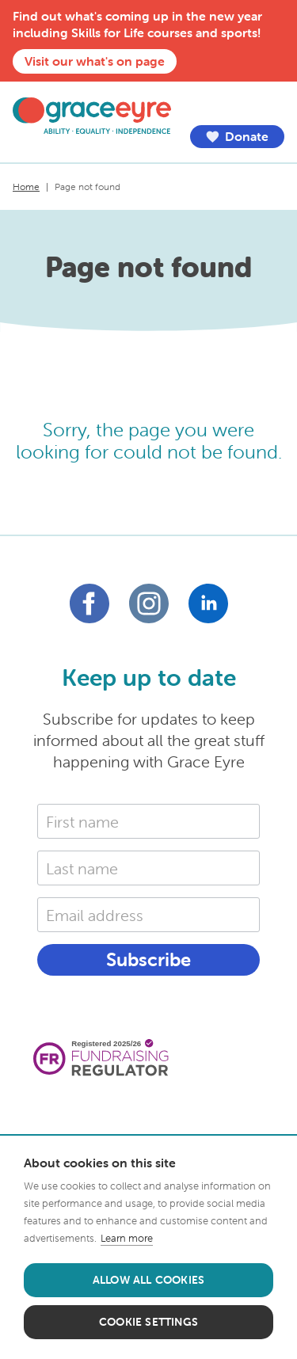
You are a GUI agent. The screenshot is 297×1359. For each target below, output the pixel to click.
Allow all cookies (148, 1280)
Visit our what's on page (95, 61)
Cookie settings (148, 1322)
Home (26, 186)
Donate (236, 136)
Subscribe (148, 959)
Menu (272, 105)
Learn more (127, 1238)
